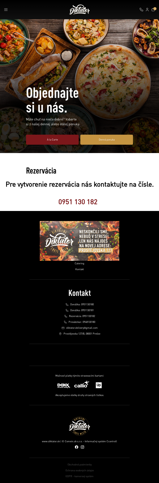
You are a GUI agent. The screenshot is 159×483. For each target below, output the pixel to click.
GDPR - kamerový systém (79, 476)
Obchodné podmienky (80, 464)
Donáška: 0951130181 (79, 310)
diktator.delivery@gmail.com (79, 328)
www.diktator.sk (51, 441)
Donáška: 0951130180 (79, 304)
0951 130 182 (77, 202)
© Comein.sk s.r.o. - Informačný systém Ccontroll (89, 441)
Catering (79, 263)
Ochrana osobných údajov (79, 470)
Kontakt (79, 269)
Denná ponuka (107, 139)
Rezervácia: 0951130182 (79, 316)
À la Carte (52, 139)
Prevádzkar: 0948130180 (79, 322)
